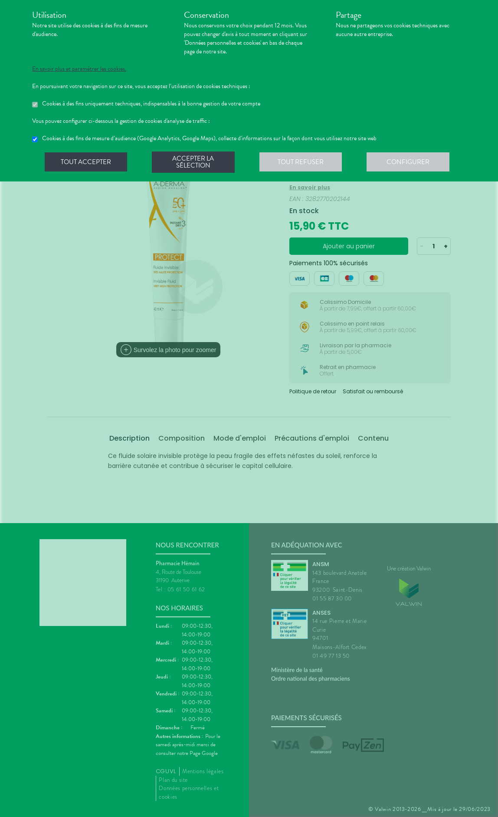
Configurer (411, 162)
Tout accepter (86, 162)
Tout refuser (303, 162)
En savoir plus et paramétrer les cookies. (79, 69)
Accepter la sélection (195, 162)
